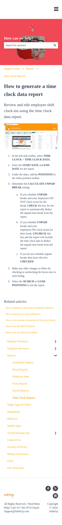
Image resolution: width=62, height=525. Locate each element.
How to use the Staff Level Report (22, 332)
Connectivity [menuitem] (14, 439)
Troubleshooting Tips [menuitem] (18, 433)
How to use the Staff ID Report (20, 326)
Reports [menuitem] (11, 355)
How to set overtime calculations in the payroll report (30, 320)
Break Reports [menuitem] (20, 369)
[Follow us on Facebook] (48, 488)
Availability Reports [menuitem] (23, 362)
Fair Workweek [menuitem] (15, 468)
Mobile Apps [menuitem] (14, 425)
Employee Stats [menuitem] (20, 376)
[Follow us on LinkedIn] (55, 495)
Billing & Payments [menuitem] (17, 454)
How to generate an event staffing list (23, 314)
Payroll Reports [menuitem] (20, 390)
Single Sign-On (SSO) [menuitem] (19, 404)
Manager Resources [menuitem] (17, 341)
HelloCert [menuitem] (12, 418)
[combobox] (28, 45)
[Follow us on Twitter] (55, 488)
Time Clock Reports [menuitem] (23, 397)
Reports (30, 68)
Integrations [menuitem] (13, 411)
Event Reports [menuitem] (19, 383)
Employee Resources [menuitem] (18, 348)
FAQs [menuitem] (10, 461)
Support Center (12, 68)
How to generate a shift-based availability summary (30, 308)
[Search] (55, 45)
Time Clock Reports (14, 76)
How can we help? (18, 38)
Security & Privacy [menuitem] (17, 446)
